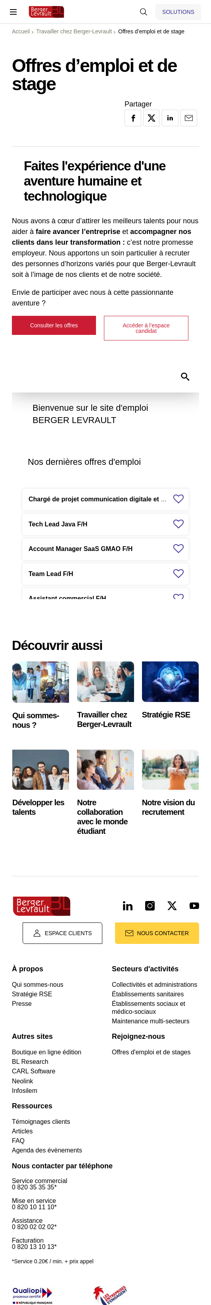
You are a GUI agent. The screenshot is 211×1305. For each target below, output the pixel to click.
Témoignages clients (41, 1121)
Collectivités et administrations (154, 984)
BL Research (30, 1061)
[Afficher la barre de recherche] (144, 12)
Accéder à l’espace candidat (146, 328)
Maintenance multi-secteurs (151, 1021)
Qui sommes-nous (37, 984)
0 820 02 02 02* (34, 1227)
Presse (22, 1003)
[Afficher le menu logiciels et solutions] (178, 12)
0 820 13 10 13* (34, 1247)
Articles (22, 1131)
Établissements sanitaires (148, 994)
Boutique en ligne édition (46, 1052)
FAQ (18, 1140)
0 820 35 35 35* (34, 1187)
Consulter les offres (54, 325)
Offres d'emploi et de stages (151, 1052)
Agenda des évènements (47, 1150)
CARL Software (34, 1071)
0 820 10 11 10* (34, 1207)
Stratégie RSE (32, 994)
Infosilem (24, 1090)
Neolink (22, 1081)
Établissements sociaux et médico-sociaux (148, 1007)
